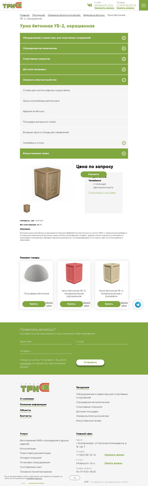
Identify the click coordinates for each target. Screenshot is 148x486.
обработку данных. (34, 478)
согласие (25, 363)
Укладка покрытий (30, 457)
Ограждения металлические (40, 48)
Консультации (28, 448)
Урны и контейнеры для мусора (41, 100)
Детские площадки (34, 69)
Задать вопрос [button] (125, 7)
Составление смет (31, 467)
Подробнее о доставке (102, 192)
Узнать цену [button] (49, 304)
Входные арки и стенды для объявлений (46, 132)
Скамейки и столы (33, 143)
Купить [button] (34, 303)
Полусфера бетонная (36, 293)
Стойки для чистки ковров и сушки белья (46, 90)
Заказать (93, 174)
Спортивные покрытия (36, 58)
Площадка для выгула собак (39, 121)
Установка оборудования (35, 462)
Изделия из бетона (33, 111)
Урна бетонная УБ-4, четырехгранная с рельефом (111, 293)
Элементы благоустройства (39, 79)
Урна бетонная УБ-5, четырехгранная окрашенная (74, 293)
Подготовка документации (35, 453)
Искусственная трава (36, 153)
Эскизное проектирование (36, 471)
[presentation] (99, 352)
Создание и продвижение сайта (102, 482)
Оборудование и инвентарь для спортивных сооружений (57, 37)
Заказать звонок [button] (104, 7)
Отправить (90, 362)
